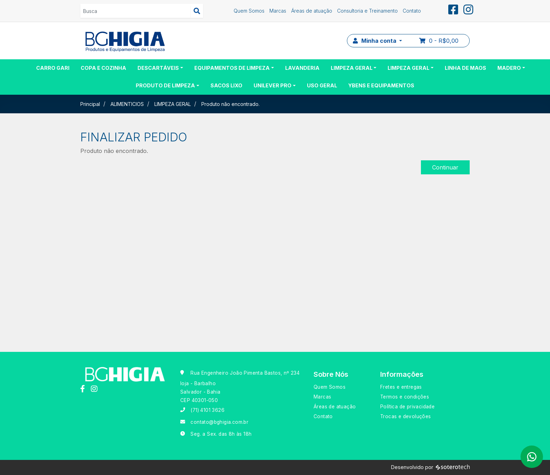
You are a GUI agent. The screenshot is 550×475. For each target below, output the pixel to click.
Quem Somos (249, 11)
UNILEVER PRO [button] (272, 85)
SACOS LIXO (226, 85)
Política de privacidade (407, 406)
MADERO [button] (509, 68)
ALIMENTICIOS (127, 104)
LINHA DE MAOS (465, 68)
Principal (90, 104)
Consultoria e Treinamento (367, 11)
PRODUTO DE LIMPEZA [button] (165, 85)
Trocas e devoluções (405, 416)
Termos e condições (404, 397)
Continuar (445, 167)
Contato (412, 11)
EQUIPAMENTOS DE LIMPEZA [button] (232, 68)
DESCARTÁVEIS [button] (158, 68)
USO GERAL (322, 85)
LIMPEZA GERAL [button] (352, 68)
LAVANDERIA (302, 68)
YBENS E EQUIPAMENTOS (381, 85)
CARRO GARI (52, 68)
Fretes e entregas (401, 387)
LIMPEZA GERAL (172, 104)
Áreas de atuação (311, 11)
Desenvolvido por (430, 467)
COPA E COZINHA (103, 68)
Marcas (277, 11)
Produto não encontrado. (230, 104)
